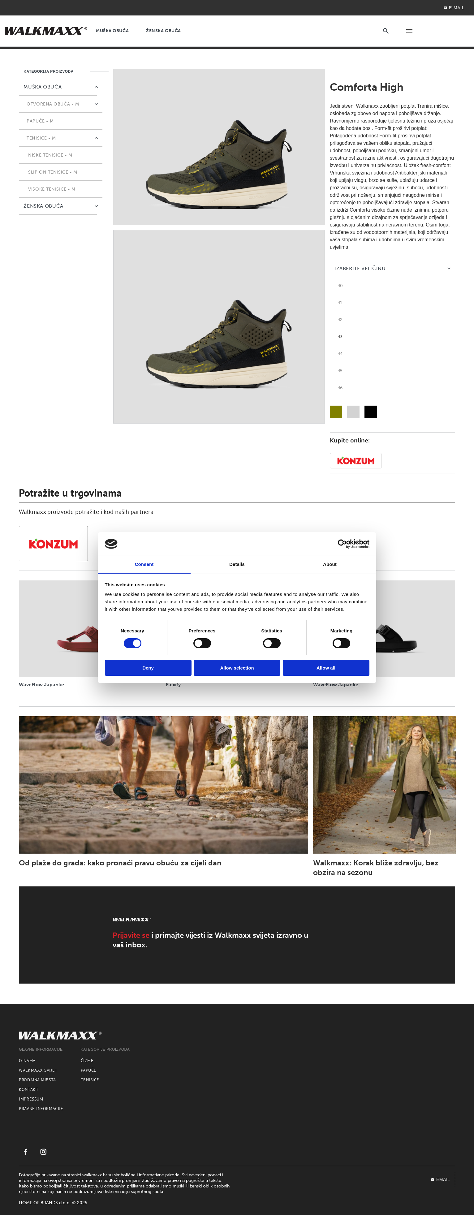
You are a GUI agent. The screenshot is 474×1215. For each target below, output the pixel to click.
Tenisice (90, 1080)
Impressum (31, 1099)
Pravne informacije (41, 1108)
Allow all (326, 667)
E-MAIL (453, 7)
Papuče (89, 1070)
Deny (148, 667)
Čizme (87, 1060)
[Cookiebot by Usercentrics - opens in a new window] (342, 544)
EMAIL (440, 1179)
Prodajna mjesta (37, 1080)
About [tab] (330, 564)
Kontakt (28, 1089)
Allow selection (237, 667)
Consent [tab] (144, 564)
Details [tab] (237, 564)
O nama (27, 1060)
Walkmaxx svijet (38, 1070)
